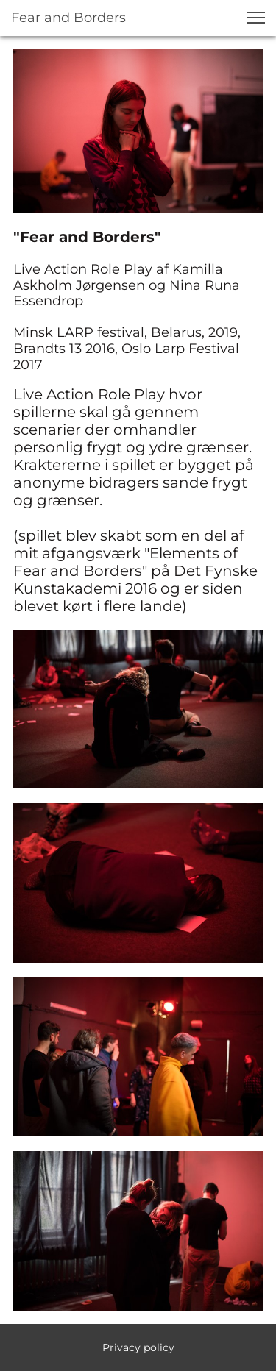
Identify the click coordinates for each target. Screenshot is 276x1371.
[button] (256, 17)
